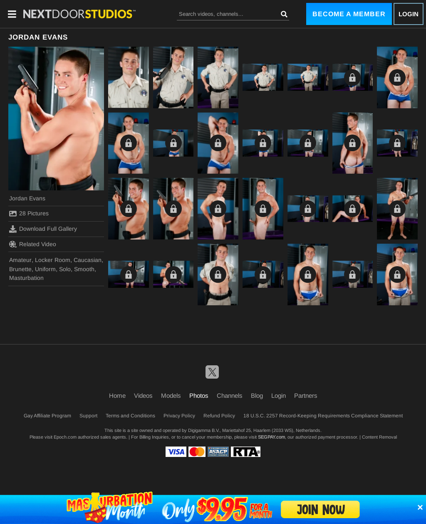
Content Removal (379, 436)
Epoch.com (65, 436)
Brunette (20, 269)
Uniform (45, 269)
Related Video (32, 244)
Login (409, 13)
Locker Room (52, 260)
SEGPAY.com (271, 436)
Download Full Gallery (43, 229)
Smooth (84, 269)
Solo (65, 269)
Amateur (20, 260)
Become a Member (349, 13)
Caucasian (88, 260)
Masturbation (26, 277)
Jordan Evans (27, 198)
